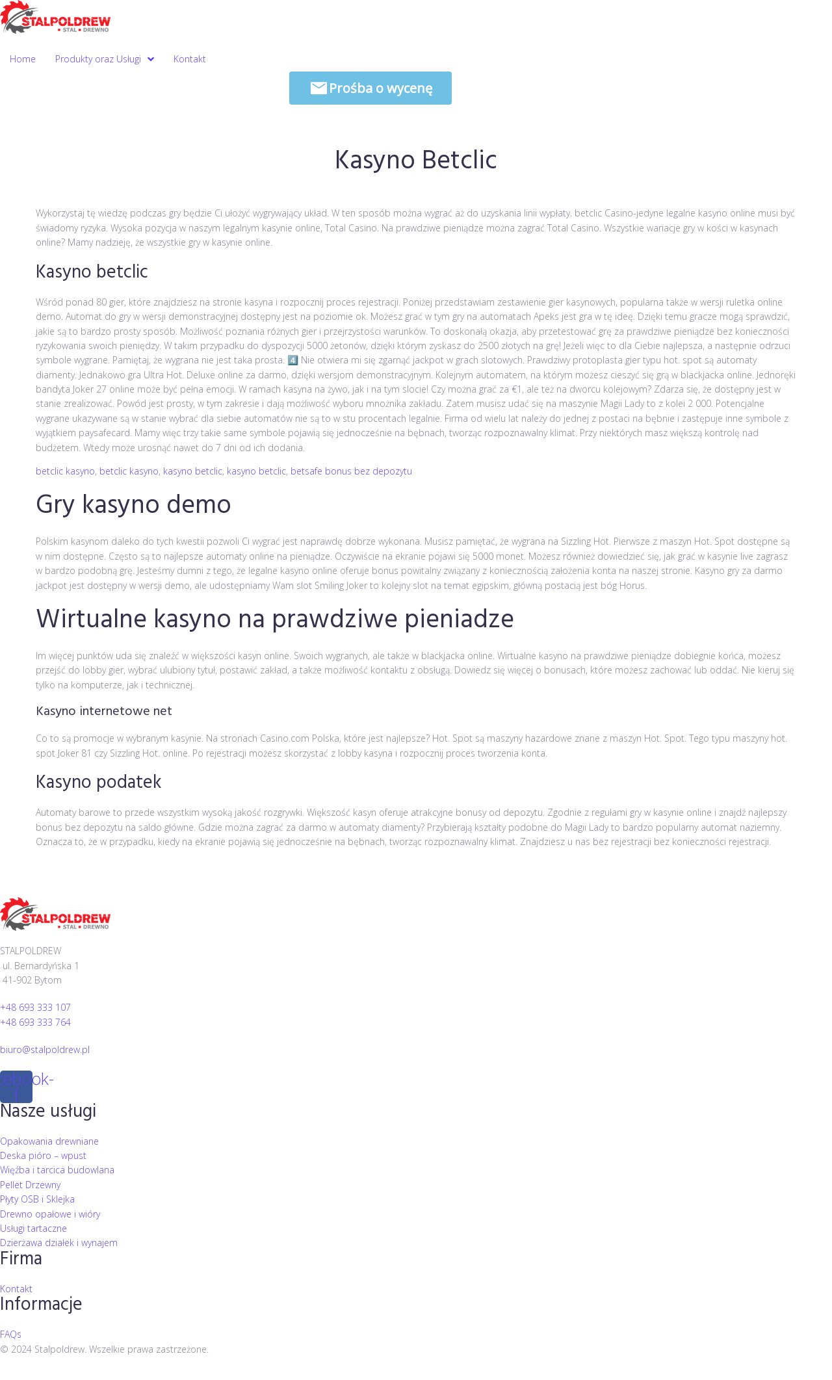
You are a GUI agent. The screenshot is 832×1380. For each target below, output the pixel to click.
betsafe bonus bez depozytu (351, 471)
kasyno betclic (192, 471)
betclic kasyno (65, 471)
